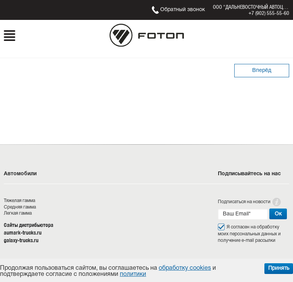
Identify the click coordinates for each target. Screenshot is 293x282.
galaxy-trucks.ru (21, 240)
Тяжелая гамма (19, 201)
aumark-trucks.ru (23, 233)
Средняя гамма (20, 207)
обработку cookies (185, 268)
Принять (278, 268)
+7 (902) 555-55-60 (268, 13)
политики (133, 274)
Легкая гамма (18, 213)
